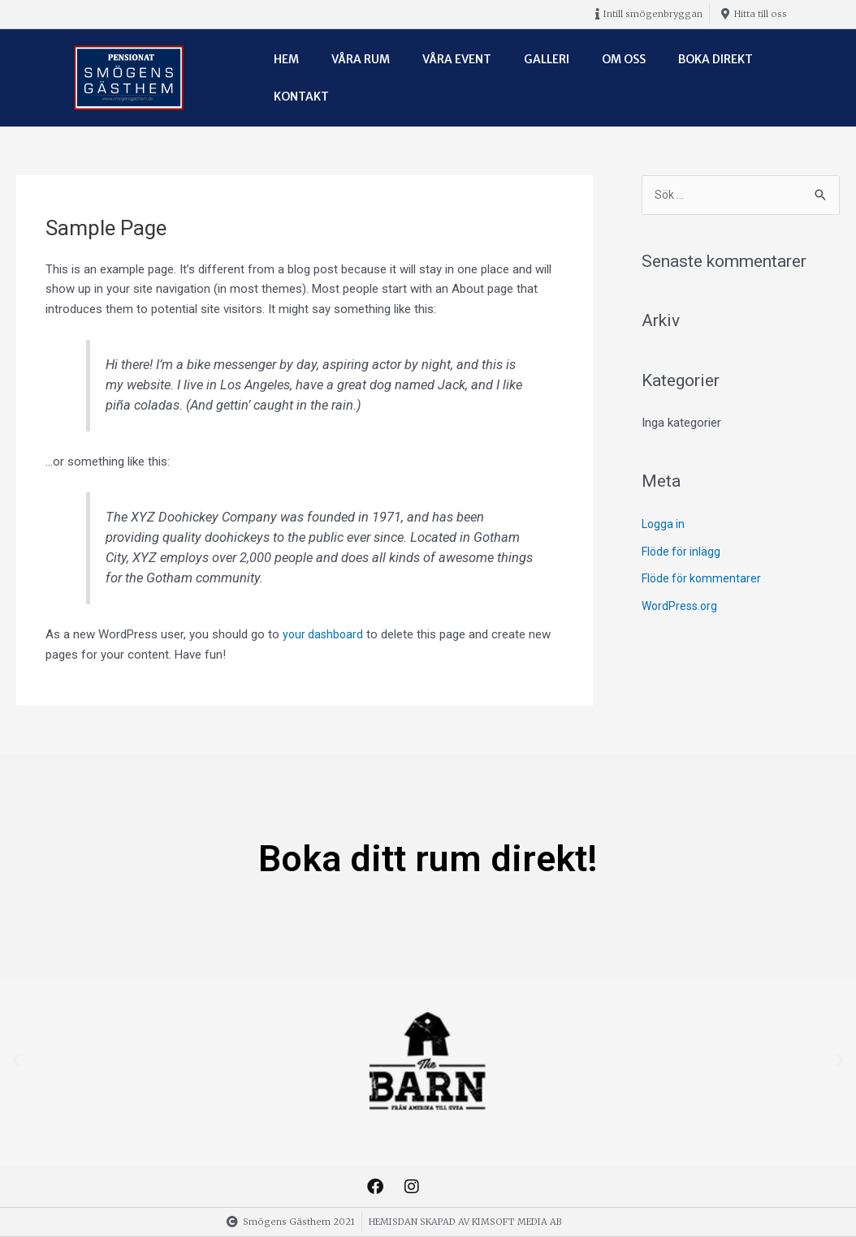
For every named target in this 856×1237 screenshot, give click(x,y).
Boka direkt (715, 59)
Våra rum (360, 59)
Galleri (546, 59)
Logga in (664, 525)
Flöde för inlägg (683, 552)
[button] (16, 1061)
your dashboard (324, 634)
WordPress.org (681, 607)
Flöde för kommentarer (704, 580)
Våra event (456, 59)
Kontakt (301, 96)
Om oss (624, 59)
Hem (286, 59)
